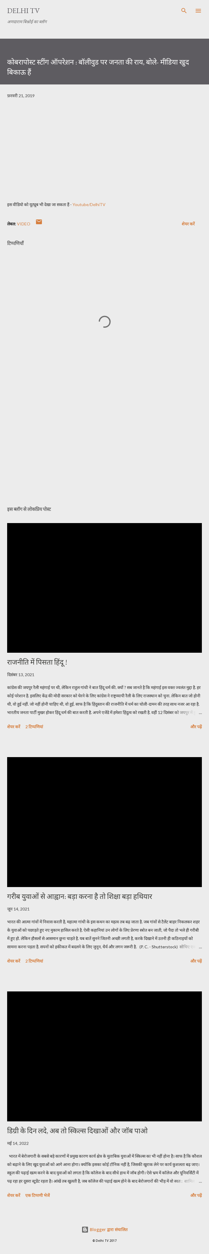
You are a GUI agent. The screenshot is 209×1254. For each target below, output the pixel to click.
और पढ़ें (196, 726)
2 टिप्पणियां (34, 726)
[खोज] (184, 10)
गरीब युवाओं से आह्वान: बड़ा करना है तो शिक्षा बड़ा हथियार (79, 896)
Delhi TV (23, 10)
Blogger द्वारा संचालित (104, 1229)
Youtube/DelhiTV (89, 204)
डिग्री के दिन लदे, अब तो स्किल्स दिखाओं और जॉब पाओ (77, 1130)
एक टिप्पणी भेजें (37, 1195)
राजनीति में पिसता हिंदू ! (37, 662)
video (23, 223)
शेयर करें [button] (188, 223)
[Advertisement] (104, 445)
